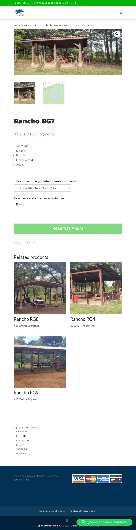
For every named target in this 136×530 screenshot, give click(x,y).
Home (17, 25)
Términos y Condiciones (51, 510)
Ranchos (75, 25)
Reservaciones (30, 25)
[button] (104, 522)
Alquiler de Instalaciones (53, 25)
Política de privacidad (82, 510)
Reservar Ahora (68, 228)
